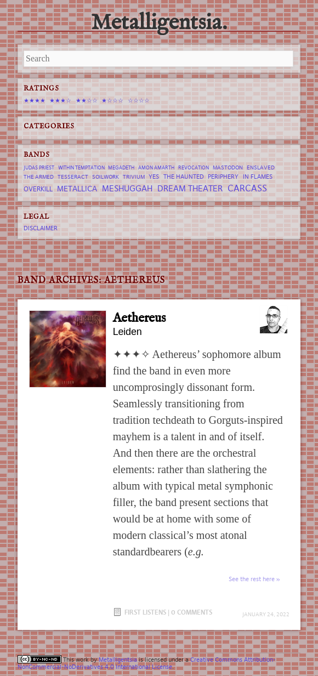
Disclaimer (41, 228)
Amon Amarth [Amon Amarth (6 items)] (156, 167)
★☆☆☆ (112, 100)
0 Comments (191, 612)
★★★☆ (60, 100)
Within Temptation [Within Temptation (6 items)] (81, 167)
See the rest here (252, 579)
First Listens (145, 612)
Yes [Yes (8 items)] (154, 176)
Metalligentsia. (159, 23)
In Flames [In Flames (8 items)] (257, 176)
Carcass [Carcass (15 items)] (247, 188)
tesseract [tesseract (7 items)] (73, 176)
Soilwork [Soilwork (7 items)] (105, 176)
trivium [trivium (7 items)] (134, 176)
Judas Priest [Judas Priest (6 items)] (39, 167)
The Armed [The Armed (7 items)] (39, 176)
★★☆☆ (87, 100)
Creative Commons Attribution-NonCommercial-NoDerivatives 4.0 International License (147, 663)
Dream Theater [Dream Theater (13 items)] (190, 188)
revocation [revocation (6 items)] (193, 167)
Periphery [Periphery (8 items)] (223, 176)
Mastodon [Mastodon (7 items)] (228, 167)
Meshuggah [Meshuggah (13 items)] (127, 188)
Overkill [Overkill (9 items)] (38, 189)
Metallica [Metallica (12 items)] (77, 189)
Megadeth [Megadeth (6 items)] (121, 167)
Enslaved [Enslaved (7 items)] (261, 167)
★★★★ (35, 100)
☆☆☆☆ (139, 100)
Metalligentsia (118, 659)
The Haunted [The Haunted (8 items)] (183, 176)
